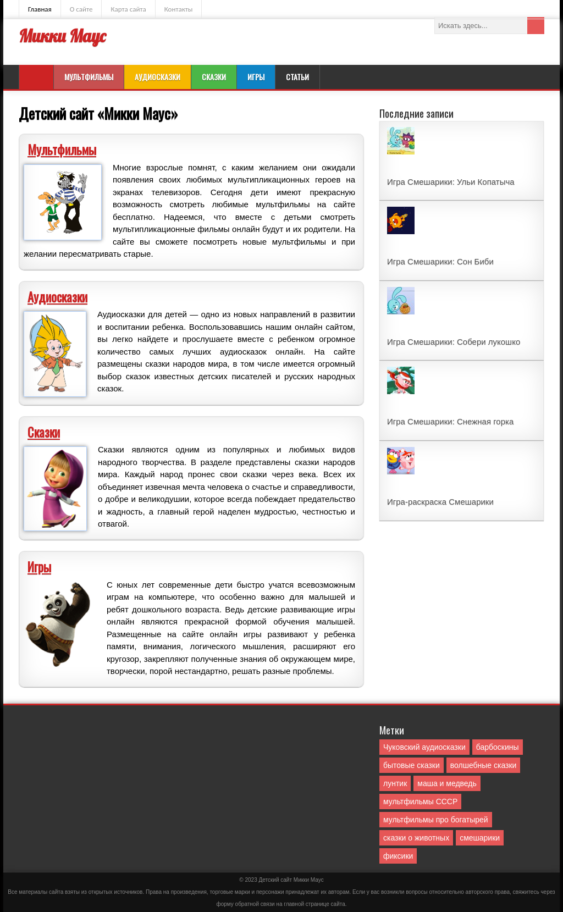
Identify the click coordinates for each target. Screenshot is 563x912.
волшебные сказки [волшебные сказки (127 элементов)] (483, 765)
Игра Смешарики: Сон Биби (440, 261)
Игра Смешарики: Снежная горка (450, 421)
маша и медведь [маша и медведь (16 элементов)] (447, 783)
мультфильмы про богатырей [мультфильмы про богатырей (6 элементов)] (435, 819)
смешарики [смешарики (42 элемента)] (480, 837)
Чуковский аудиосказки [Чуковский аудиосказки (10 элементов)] (424, 747)
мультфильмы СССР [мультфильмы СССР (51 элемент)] (420, 801)
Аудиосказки (157, 76)
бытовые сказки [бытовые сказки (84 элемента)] (411, 765)
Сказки (214, 76)
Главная (40, 9)
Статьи (297, 76)
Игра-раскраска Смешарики (440, 501)
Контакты (178, 9)
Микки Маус (62, 36)
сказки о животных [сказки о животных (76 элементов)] (416, 837)
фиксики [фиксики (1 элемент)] (398, 856)
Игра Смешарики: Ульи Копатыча (451, 181)
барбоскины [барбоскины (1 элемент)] (497, 747)
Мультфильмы (88, 76)
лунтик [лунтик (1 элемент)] (395, 783)
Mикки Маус (309, 880)
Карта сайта (128, 9)
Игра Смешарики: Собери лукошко (453, 341)
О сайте (81, 9)
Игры (255, 76)
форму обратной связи (245, 904)
